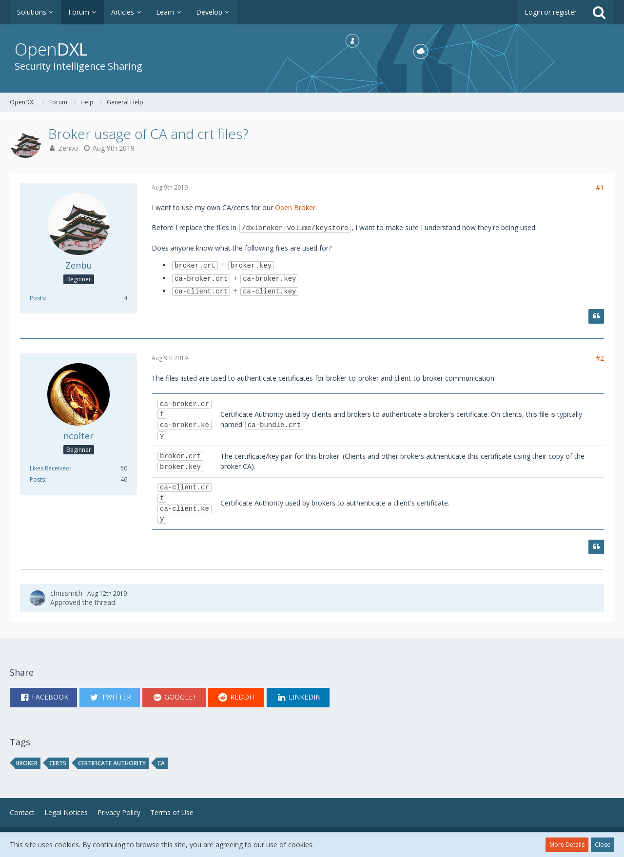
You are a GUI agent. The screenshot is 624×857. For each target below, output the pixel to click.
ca (161, 763)
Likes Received (50, 468)
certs (57, 763)
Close (602, 844)
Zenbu (68, 148)
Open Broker (295, 207)
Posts (37, 298)
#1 (600, 187)
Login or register (551, 12)
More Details (567, 844)
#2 (600, 358)
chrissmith (66, 593)
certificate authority (112, 763)
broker (27, 763)
